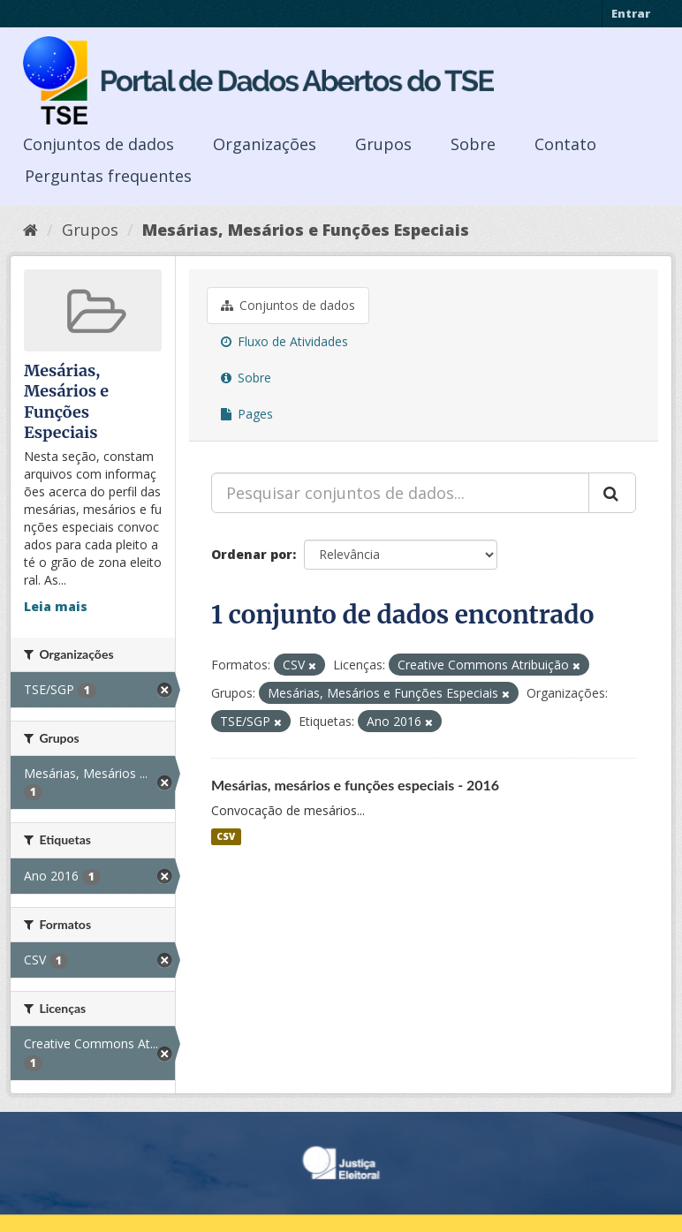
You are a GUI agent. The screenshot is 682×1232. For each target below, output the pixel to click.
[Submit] (612, 492)
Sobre (473, 144)
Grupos (383, 144)
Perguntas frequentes (108, 175)
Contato (565, 144)
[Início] (30, 229)
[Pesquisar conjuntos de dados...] (400, 492)
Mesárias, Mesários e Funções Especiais (305, 229)
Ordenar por (251, 554)
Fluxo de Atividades (284, 341)
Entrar (630, 13)
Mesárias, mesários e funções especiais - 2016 (355, 784)
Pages (247, 413)
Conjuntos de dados (98, 144)
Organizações (264, 144)
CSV (225, 836)
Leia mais (55, 606)
